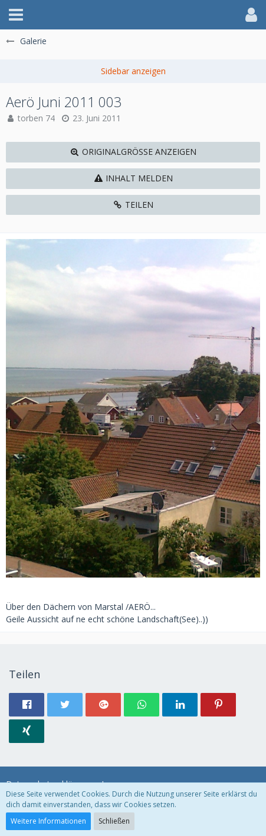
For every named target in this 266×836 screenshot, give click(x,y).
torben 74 (36, 118)
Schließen (114, 821)
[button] (16, 14)
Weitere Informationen (48, 821)
